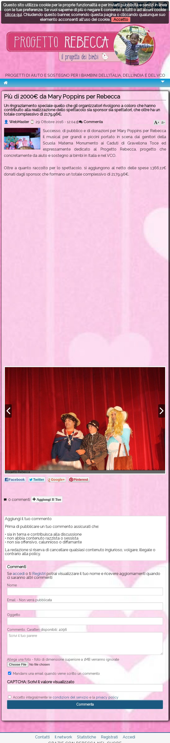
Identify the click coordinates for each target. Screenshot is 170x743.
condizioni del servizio (70, 697)
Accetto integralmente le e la (63, 697)
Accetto (120, 19)
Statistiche (86, 737)
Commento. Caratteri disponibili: (37, 629)
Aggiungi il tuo (48, 499)
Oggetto (13, 614)
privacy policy (107, 697)
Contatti (42, 737)
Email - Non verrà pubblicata (29, 600)
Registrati (109, 737)
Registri (39, 573)
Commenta (91, 122)
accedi (19, 573)
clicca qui (13, 14)
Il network (63, 737)
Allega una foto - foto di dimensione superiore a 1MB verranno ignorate (63, 659)
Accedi (129, 737)
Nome (12, 585)
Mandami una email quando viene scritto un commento (54, 673)
